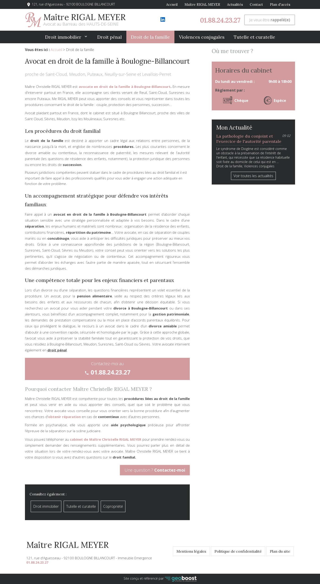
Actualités (235, 4)
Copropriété (113, 506)
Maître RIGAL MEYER (202, 4)
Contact (256, 4)
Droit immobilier (63, 37)
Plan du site (280, 551)
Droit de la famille (150, 37)
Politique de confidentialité (238, 551)
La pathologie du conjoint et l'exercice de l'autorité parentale (248, 138)
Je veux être (269, 19)
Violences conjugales (202, 37)
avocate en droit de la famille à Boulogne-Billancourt (125, 86)
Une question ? (155, 470)
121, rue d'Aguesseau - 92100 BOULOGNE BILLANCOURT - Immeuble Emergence (89, 558)
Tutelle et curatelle (254, 37)
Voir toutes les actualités (253, 175)
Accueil (172, 4)
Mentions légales (191, 551)
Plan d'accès (280, 4)
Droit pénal (109, 37)
